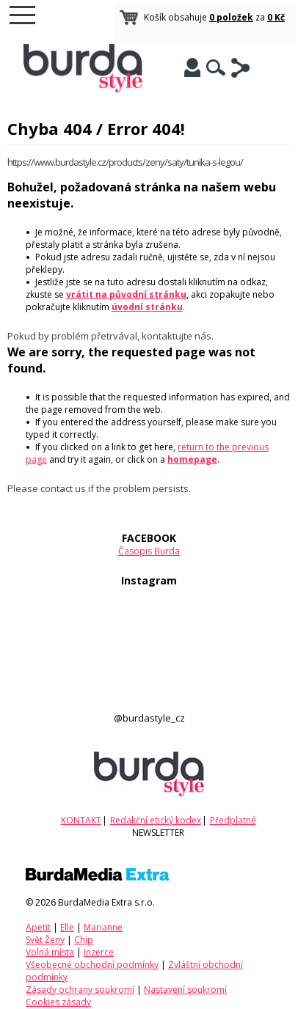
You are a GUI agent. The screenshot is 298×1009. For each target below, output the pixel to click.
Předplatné (233, 820)
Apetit (38, 927)
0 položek (231, 17)
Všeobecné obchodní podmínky (92, 964)
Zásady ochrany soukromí (80, 989)
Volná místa (50, 952)
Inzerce (99, 952)
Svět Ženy (45, 939)
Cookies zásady (58, 1002)
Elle (67, 927)
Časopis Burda (149, 551)
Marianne (103, 927)
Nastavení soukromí (185, 989)
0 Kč (276, 17)
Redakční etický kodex (155, 820)
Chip (83, 939)
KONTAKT (81, 820)
